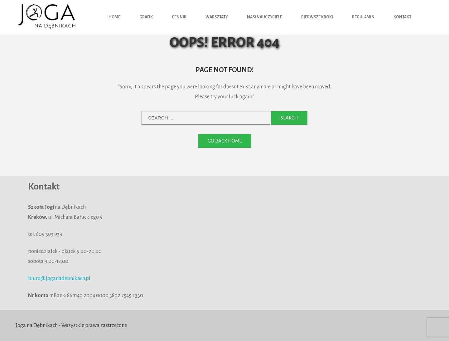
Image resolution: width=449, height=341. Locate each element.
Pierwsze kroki (317, 17)
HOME (114, 17)
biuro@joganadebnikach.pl (59, 278)
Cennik (179, 17)
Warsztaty (216, 17)
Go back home (225, 140)
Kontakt (402, 17)
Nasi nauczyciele (264, 17)
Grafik (146, 17)
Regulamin (363, 17)
